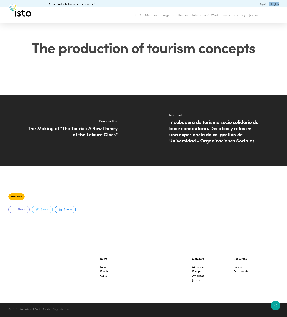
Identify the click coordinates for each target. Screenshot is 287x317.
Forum (238, 266)
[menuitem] (275, 4)
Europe (196, 271)
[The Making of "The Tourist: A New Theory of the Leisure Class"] (72, 130)
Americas (198, 275)
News (103, 266)
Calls (103, 275)
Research (16, 196)
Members (198, 266)
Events (104, 271)
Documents (241, 271)
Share (19, 209)
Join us (196, 280)
